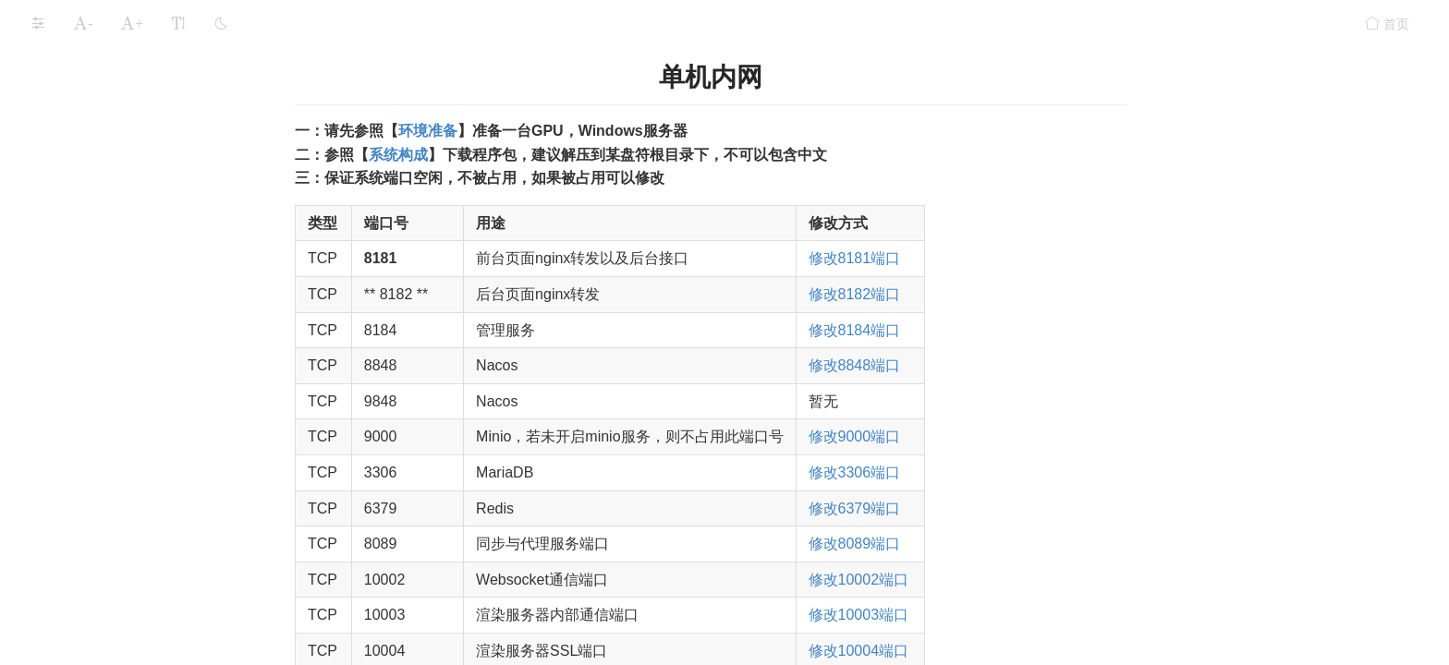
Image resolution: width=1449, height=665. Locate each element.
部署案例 (72, 316)
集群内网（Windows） (122, 202)
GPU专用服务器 (92, 352)
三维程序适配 (85, 55)
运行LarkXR (62, 393)
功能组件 (53, 465)
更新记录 (53, 573)
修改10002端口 (1002, 579)
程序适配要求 (59, 610)
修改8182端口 (998, 294)
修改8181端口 (998, 258)
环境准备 (571, 131)
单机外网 (83, 165)
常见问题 (53, 537)
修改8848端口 (998, 365)
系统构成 (72, 19)
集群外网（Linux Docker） (133, 276)
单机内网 (83, 128)
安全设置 (53, 501)
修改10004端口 (1002, 651)
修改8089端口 (998, 543)
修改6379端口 (998, 508)
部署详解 (72, 91)
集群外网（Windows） (122, 239)
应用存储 (53, 429)
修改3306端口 (998, 472)
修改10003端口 (1002, 615)
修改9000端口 (998, 436)
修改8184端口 (998, 330)
